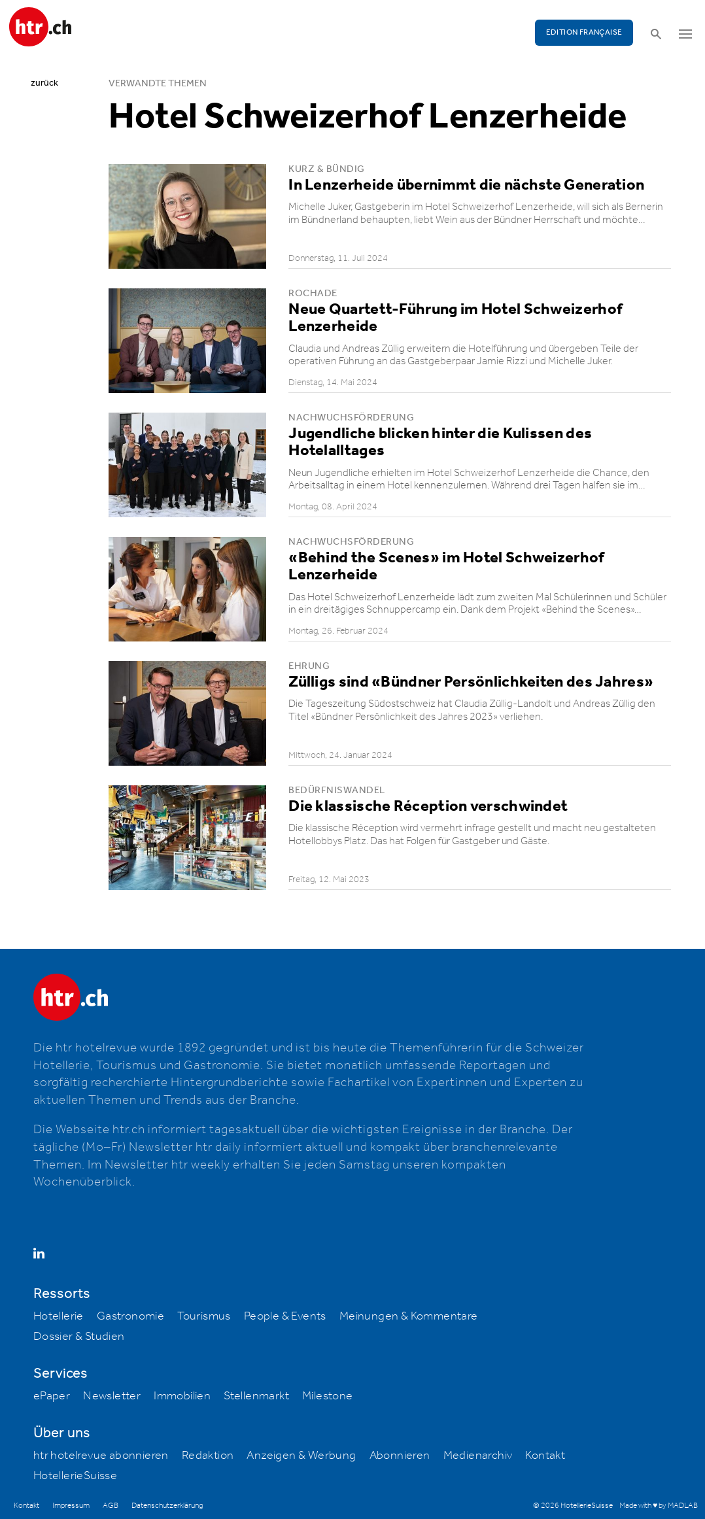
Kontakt (545, 1455)
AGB (110, 1505)
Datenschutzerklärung (167, 1505)
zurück (44, 83)
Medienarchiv (478, 1455)
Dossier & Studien (79, 1336)
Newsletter (112, 1396)
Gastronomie (130, 1316)
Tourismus (204, 1316)
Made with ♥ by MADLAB (658, 1505)
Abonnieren (400, 1455)
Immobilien (182, 1396)
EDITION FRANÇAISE (584, 32)
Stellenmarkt (256, 1396)
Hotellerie (58, 1316)
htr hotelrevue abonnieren (101, 1455)
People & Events (285, 1316)
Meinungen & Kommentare (408, 1316)
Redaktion (208, 1455)
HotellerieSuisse (75, 1476)
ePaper (51, 1396)
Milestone (327, 1396)
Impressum (71, 1505)
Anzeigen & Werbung (301, 1455)
